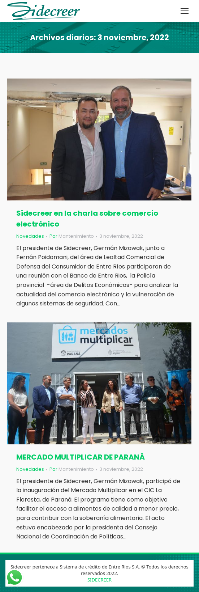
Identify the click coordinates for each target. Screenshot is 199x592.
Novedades (30, 236)
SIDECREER (99, 579)
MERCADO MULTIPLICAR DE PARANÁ (80, 457)
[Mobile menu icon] (184, 11)
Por (71, 236)
